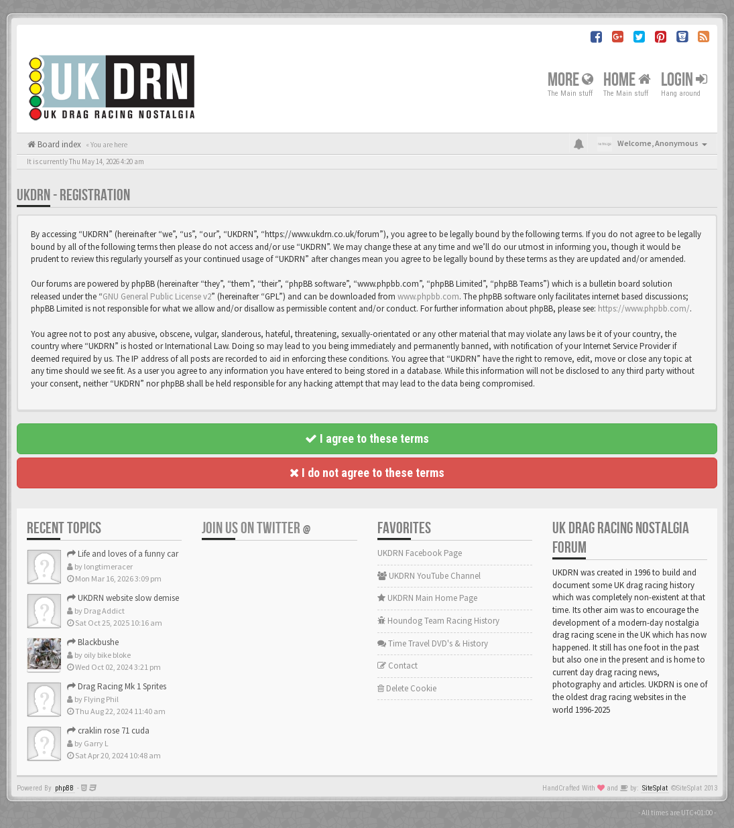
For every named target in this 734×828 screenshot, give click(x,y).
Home (627, 79)
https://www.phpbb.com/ (644, 308)
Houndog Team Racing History (438, 620)
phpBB (64, 788)
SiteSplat (655, 788)
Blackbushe (93, 642)
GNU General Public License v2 (157, 296)
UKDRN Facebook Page (419, 553)
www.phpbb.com (428, 296)
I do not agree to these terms (367, 473)
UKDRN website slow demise (123, 598)
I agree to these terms (367, 438)
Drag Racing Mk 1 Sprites (116, 686)
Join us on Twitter (256, 528)
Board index (58, 144)
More (570, 79)
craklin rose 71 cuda (108, 730)
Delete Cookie (406, 688)
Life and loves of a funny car (122, 553)
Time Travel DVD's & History (432, 643)
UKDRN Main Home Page (427, 598)
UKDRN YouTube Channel (429, 575)
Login (684, 79)
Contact (397, 665)
